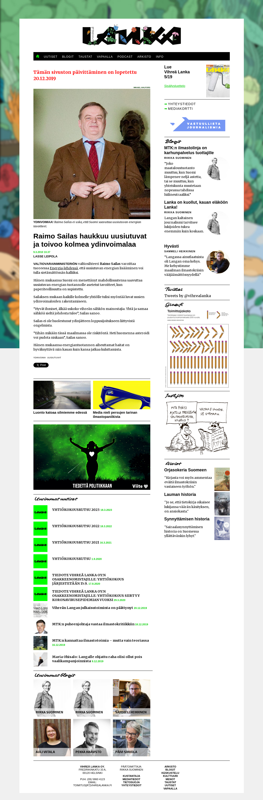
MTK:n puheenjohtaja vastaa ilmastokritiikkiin (93, 624)
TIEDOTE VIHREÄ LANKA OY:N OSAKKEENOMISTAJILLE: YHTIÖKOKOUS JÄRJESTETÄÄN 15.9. (88, 579)
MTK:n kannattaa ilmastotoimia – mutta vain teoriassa (100, 640)
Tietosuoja (131, 782)
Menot (170, 779)
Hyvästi (171, 246)
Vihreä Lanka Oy (92, 766)
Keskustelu (170, 773)
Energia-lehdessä (64, 268)
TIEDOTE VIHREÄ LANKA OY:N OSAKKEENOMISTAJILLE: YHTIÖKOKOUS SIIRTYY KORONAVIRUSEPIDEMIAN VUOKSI (96, 595)
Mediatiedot (131, 779)
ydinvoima (39, 357)
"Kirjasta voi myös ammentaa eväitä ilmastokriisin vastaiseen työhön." (188, 482)
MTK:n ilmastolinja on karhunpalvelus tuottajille (189, 150)
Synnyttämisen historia (187, 519)
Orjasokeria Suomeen (185, 470)
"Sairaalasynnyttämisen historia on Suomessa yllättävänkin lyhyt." (183, 531)
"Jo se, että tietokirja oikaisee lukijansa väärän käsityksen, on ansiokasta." (187, 506)
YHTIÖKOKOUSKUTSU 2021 (75, 542)
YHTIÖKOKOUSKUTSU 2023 (76, 510)
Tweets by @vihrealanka (187, 295)
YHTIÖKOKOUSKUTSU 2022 (75, 526)
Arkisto (170, 766)
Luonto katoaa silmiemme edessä (60, 412)
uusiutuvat (54, 357)
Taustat (170, 782)
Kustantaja (131, 776)
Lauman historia (180, 494)
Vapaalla (170, 788)
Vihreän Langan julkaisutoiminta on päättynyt (92, 608)
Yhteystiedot (131, 785)
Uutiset (170, 785)
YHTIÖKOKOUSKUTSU (71, 559)
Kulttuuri (170, 776)
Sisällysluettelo (174, 86)
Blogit (170, 769)
